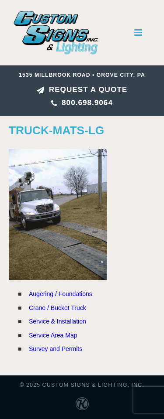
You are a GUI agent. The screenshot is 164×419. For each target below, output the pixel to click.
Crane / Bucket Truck (57, 307)
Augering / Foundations (60, 293)
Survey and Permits (55, 348)
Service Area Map (53, 335)
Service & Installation (57, 321)
